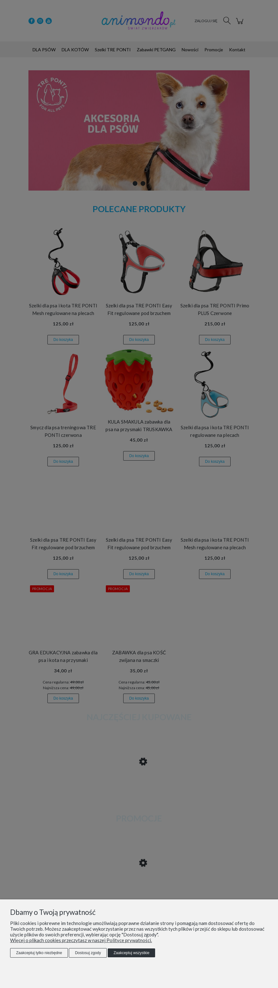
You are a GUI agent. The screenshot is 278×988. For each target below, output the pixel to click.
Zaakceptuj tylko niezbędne (39, 953)
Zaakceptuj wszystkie (131, 953)
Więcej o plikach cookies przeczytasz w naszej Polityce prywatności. (81, 940)
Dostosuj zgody (88, 953)
